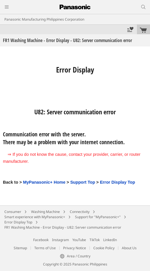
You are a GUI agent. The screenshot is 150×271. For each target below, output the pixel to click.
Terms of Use (45, 247)
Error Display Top (117, 182)
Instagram (60, 239)
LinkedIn (110, 239)
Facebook (41, 239)
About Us (129, 247)
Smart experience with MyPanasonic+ (34, 216)
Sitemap (20, 247)
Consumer (12, 211)
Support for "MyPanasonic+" (98, 216)
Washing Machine (45, 211)
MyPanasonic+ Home (44, 182)
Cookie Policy (104, 247)
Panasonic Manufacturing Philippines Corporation (44, 19)
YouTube (79, 239)
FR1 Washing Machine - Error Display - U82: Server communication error (62, 227)
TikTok (95, 239)
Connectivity (80, 211)
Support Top (82, 182)
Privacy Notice (74, 247)
